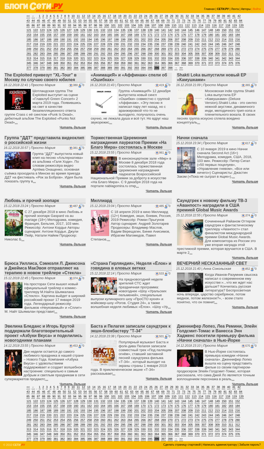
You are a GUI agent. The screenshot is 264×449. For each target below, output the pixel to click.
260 (103, 48)
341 (217, 58)
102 (120, 25)
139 (150, 30)
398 (170, 67)
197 (109, 39)
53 (79, 20)
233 (136, 44)
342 (224, 58)
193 (82, 39)
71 (173, 20)
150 (224, 30)
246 (224, 44)
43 (28, 20)
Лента (235, 8)
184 (237, 34)
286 (62, 53)
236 (156, 44)
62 (126, 20)
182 (224, 34)
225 (82, 44)
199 (123, 39)
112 (187, 25)
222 (62, 44)
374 (224, 63)
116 (214, 25)
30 (176, 16)
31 (182, 16)
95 (79, 25)
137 (136, 30)
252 (49, 48)
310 (224, 53)
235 (150, 44)
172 (156, 34)
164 (103, 34)
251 (42, 48)
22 (135, 16)
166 (116, 34)
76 (199, 20)
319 (69, 58)
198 (116, 39)
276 (210, 48)
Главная (209, 8)
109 (167, 25)
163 (96, 34)
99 (100, 25)
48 (54, 20)
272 (183, 48)
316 (49, 58)
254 (62, 48)
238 (170, 44)
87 (38, 25)
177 (190, 34)
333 (163, 58)
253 (56, 48)
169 (136, 34)
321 (82, 58)
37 (213, 16)
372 (210, 63)
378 (35, 67)
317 (56, 58)
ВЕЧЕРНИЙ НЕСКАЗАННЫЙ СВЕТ (212, 263)
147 (204, 30)
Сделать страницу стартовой (182, 444)
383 (69, 67)
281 (29, 53)
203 (150, 39)
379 (42, 67)
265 (136, 48)
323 (96, 58)
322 (89, 58)
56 (95, 20)
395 (150, 67)
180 (210, 34)
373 (217, 63)
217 (29, 44)
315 (42, 58)
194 (89, 39)
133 (109, 30)
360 (129, 63)
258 (89, 48)
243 (204, 44)
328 (129, 58)
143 (177, 30)
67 (152, 20)
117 (221, 25)
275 (204, 48)
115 (207, 25)
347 (42, 63)
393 (136, 67)
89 (48, 25)
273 (190, 48)
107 (153, 25)
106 (147, 25)
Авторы (246, 8)
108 (160, 25)
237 (163, 44)
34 (197, 16)
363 (150, 63)
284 (49, 53)
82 (230, 20)
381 (56, 67)
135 (123, 30)
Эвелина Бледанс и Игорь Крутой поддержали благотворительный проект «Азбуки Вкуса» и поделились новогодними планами (44, 333)
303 (177, 53)
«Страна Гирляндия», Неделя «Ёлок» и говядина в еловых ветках (131, 265)
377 (29, 67)
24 (145, 16)
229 (109, 44)
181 (217, 34)
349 (56, 63)
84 (240, 20)
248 (237, 44)
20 (125, 16)
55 (90, 20)
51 (69, 20)
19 (119, 16)
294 (116, 53)
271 (177, 48)
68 (157, 20)
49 (59, 20)
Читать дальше (73, 127)
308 (210, 53)
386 (89, 67)
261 (109, 48)
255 (69, 48)
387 (96, 67)
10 (73, 16)
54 (85, 20)
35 (202, 16)
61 (121, 20)
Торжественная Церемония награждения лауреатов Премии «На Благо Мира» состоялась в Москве (129, 142)
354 (89, 63)
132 (103, 30)
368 (183, 63)
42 (239, 16)
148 (210, 30)
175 (177, 34)
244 (210, 44)
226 (89, 44)
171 (150, 34)
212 (210, 39)
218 (35, 44)
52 (74, 20)
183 (230, 34)
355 (96, 63)
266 (143, 48)
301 (163, 53)
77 (204, 20)
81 (225, 20)
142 (170, 30)
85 (28, 25)
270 (170, 48)
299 (150, 53)
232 (129, 44)
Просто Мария (43, 85)
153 (29, 34)
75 (194, 20)
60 (116, 20)
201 (136, 39)
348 (49, 63)
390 (116, 67)
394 (143, 67)
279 (230, 48)
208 (183, 39)
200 (129, 39)
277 (217, 48)
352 (76, 63)
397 (163, 67)
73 (183, 20)
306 (197, 53)
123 (42, 30)
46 (43, 20)
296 (129, 53)
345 (29, 63)
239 (177, 44)
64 (137, 20)
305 (190, 53)
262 (116, 48)
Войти (257, 8)
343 (230, 58)
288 (76, 53)
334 (170, 58)
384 (76, 67)
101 (113, 25)
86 (33, 25)
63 (131, 20)
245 (217, 44)
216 (237, 39)
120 (241, 25)
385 (82, 67)
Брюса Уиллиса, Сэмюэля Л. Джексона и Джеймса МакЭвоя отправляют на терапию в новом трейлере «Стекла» (45, 268)
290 (89, 53)
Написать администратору (220, 444)
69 (163, 20)
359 (123, 63)
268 (156, 48)
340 (210, 58)
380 (49, 67)
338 (197, 58)
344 (237, 58)
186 (35, 39)
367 (177, 63)
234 (143, 44)
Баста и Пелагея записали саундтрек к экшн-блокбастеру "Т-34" (131, 328)
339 (204, 58)
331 (150, 58)
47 (48, 20)
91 (59, 25)
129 (82, 30)
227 (96, 44)
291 (96, 53)
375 (230, 63)
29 (171, 16)
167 (123, 34)
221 (56, 44)
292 (103, 53)
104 (133, 25)
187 (42, 39)
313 (29, 58)
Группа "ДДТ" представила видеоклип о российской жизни (44, 140)
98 (95, 25)
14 (93, 16)
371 (204, 63)
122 (35, 30)
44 (33, 20)
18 (114, 16)
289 (82, 53)
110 (174, 25)
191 (69, 39)
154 (35, 34)
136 (129, 30)
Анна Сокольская (217, 269)
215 (230, 39)
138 (143, 30)
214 (224, 39)
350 (62, 63)
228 (103, 44)
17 (109, 16)
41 (234, 16)
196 (103, 39)
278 (224, 48)
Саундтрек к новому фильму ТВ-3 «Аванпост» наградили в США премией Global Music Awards (212, 205)
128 (76, 30)
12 (83, 16)
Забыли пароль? (250, 444)
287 (69, 53)
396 (156, 67)
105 (140, 25)
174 (170, 34)
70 (168, 20)
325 (109, 58)
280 (237, 48)
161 (82, 34)
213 (217, 39)
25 (150, 16)
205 (163, 39)
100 (106, 25)
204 (156, 39)
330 (143, 58)
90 (54, 25)
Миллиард (101, 200)
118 (227, 25)
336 (183, 58)
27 (161, 16)
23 (140, 16)
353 (82, 63)
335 (177, 58)
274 (197, 48)
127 (69, 30)
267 (150, 48)
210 (197, 39)
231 (123, 44)
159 (69, 34)
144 (183, 30)
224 (76, 44)
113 (194, 25)
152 (237, 30)
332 (156, 58)
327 (123, 58)
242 (197, 44)
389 (109, 67)
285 (56, 53)
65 (142, 20)
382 (62, 67)
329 (136, 58)
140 (156, 30)
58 (105, 20)
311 (230, 53)
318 (62, 58)
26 (156, 16)
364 (156, 63)
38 (218, 16)
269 (163, 48)
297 (136, 53)
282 (35, 53)
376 (237, 63)
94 (74, 25)
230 (116, 44)
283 (42, 53)
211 (204, 39)
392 (129, 67)
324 (103, 58)
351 (69, 63)
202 (143, 39)
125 (56, 30)
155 (42, 34)
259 (96, 48)
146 (197, 30)
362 (143, 63)
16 (104, 16)
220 (49, 44)
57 (100, 20)
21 (130, 16)
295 (123, 53)
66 (147, 20)
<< (28, 16)
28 (166, 16)
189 (56, 39)
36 (207, 16)
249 (29, 48)
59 (111, 20)
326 (116, 58)
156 (49, 34)
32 (187, 16)
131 (96, 30)
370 (197, 63)
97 (90, 25)
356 (103, 63)
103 (127, 25)
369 (190, 63)
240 (183, 44)
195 (96, 39)
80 (219, 20)
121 (29, 30)
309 (217, 53)
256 (76, 48)
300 (156, 53)
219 (42, 44)
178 (197, 34)
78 (209, 20)
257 (82, 48)
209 (190, 39)
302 (170, 53)
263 (123, 48)
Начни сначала (192, 138)
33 (192, 16)
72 (178, 20)
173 (163, 34)
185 (29, 39)
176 (183, 34)
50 (64, 20)
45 (38, 20)
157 (56, 34)
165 (109, 34)
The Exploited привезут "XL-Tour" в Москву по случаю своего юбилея (41, 77)
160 (76, 34)
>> (181, 67)
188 (49, 39)
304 (183, 53)
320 (76, 58)
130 (89, 30)
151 (230, 30)
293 (109, 53)
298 (143, 53)
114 (200, 25)
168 (129, 34)
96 (85, 25)
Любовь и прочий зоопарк (32, 200)
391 (123, 67)
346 (35, 63)
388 (103, 67)
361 (136, 63)
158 (62, 34)
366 (170, 63)
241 (190, 44)
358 (116, 63)
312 (237, 53)
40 (228, 16)
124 (49, 30)
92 (64, 25)
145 (190, 30)
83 (235, 20)
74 (188, 20)
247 (230, 44)
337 (190, 58)
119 (234, 25)
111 (180, 25)
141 (163, 30)
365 (163, 63)
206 (170, 39)
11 (78, 16)
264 (129, 48)
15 (99, 16)
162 (89, 34)
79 (214, 20)
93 (69, 25)
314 (35, 58)
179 (204, 34)
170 (143, 34)
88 (43, 25)
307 (204, 53)
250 (35, 48)
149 (217, 30)
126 (62, 30)
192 (76, 39)
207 (177, 39)
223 (69, 44)
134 (116, 30)
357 (109, 63)
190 (62, 39)
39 (223, 16)
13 (88, 16)
